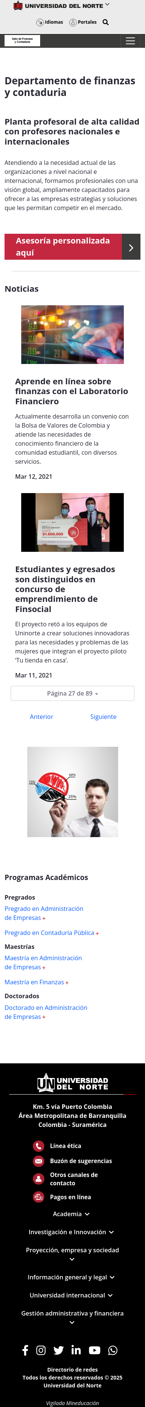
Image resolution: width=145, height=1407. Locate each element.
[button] (106, 22)
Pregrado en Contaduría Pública (52, 933)
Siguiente (103, 717)
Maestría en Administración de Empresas (43, 962)
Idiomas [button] (49, 22)
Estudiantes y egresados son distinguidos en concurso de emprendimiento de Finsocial (65, 588)
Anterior (41, 717)
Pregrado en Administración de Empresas (44, 913)
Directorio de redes (72, 1369)
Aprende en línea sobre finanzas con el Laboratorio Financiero (71, 391)
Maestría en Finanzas (37, 982)
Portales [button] (83, 22)
